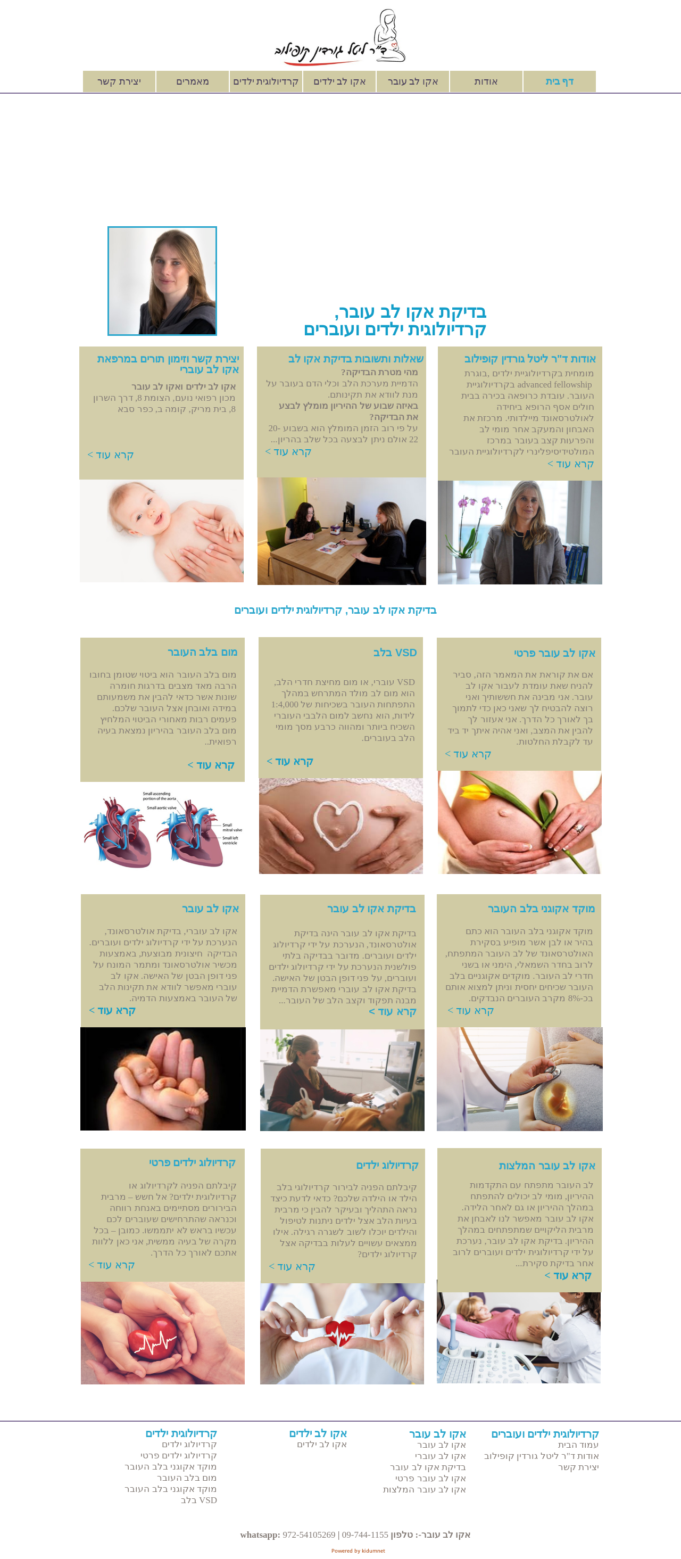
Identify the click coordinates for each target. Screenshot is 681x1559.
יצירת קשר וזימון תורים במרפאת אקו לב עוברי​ (168, 364)
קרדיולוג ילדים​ (387, 1165)
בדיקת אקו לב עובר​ (371, 908)
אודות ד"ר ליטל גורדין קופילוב (541, 1456)
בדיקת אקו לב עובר (428, 1467)
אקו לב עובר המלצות (424, 1489)
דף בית (560, 81)
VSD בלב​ (395, 652)
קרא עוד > (110, 454)
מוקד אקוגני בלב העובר (170, 1467)
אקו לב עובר (413, 81)
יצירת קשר (119, 81)
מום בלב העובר (187, 1478)
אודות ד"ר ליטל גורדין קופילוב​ (530, 359)
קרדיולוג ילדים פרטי (192, 1162)
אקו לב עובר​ (210, 908)
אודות (486, 81)
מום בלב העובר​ (203, 652)
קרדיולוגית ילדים (266, 81)
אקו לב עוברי (441, 1456)
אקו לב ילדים (339, 81)
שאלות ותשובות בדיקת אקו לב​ (355, 359)
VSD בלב (199, 1500)
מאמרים (192, 81)
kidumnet (373, 1550)
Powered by (346, 1550)
